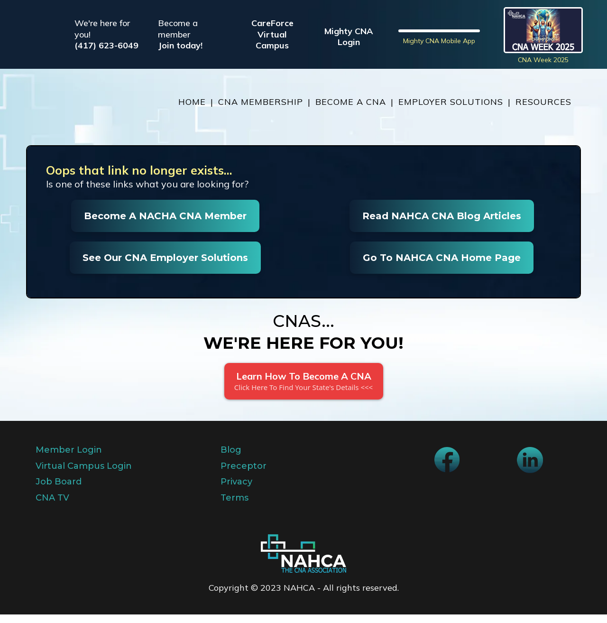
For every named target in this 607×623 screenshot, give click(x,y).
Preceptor (244, 474)
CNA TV (52, 506)
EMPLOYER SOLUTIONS (450, 110)
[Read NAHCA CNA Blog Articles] (441, 224)
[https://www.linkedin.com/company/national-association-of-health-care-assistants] (530, 469)
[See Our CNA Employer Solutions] (165, 266)
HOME (192, 110)
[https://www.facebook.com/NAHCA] (447, 468)
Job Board (59, 490)
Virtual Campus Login (84, 474)
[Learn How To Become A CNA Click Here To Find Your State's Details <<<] (303, 390)
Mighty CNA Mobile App (439, 68)
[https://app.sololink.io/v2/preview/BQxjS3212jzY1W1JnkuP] (303, 562)
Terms (234, 506)
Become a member (178, 33)
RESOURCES (543, 110)
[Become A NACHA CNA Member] (165, 224)
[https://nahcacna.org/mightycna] (439, 34)
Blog (231, 458)
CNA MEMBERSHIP (260, 110)
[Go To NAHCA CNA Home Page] (441, 266)
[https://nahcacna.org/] (76, 111)
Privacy (236, 490)
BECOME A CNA (350, 110)
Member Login (69, 458)
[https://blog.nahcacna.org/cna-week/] (543, 34)
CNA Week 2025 (543, 64)
